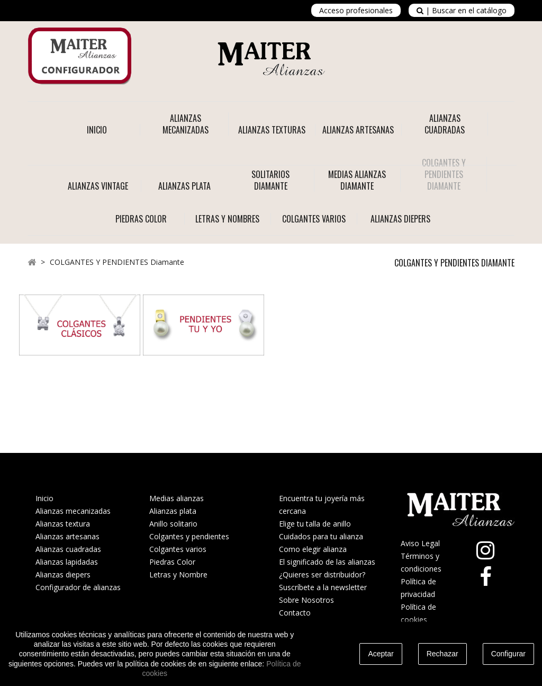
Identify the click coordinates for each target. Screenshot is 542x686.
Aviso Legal (420, 543)
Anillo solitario (173, 524)
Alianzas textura (62, 524)
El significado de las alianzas (327, 562)
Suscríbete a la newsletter (323, 587)
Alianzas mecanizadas (73, 511)
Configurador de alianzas (78, 587)
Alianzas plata (172, 511)
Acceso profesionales (356, 10)
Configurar (508, 653)
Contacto (295, 613)
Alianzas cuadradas (68, 549)
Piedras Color (172, 562)
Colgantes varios (177, 549)
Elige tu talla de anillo (315, 524)
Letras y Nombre (178, 574)
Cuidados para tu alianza (321, 536)
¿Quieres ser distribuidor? (322, 574)
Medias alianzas (176, 498)
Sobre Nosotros (306, 600)
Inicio (97, 130)
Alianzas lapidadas (66, 562)
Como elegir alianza (313, 549)
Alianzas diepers (63, 574)
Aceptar (380, 653)
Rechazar (442, 653)
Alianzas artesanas (67, 536)
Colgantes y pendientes (189, 536)
